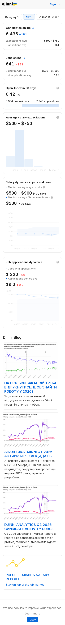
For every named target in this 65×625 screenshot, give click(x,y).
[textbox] (10, 17)
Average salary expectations (25, 117)
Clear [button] (55, 16)
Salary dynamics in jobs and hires (28, 182)
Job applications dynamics (24, 262)
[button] (57, 88)
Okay (32, 619)
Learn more (32, 613)
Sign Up (55, 4)
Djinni (9, 4)
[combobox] (10, 17)
